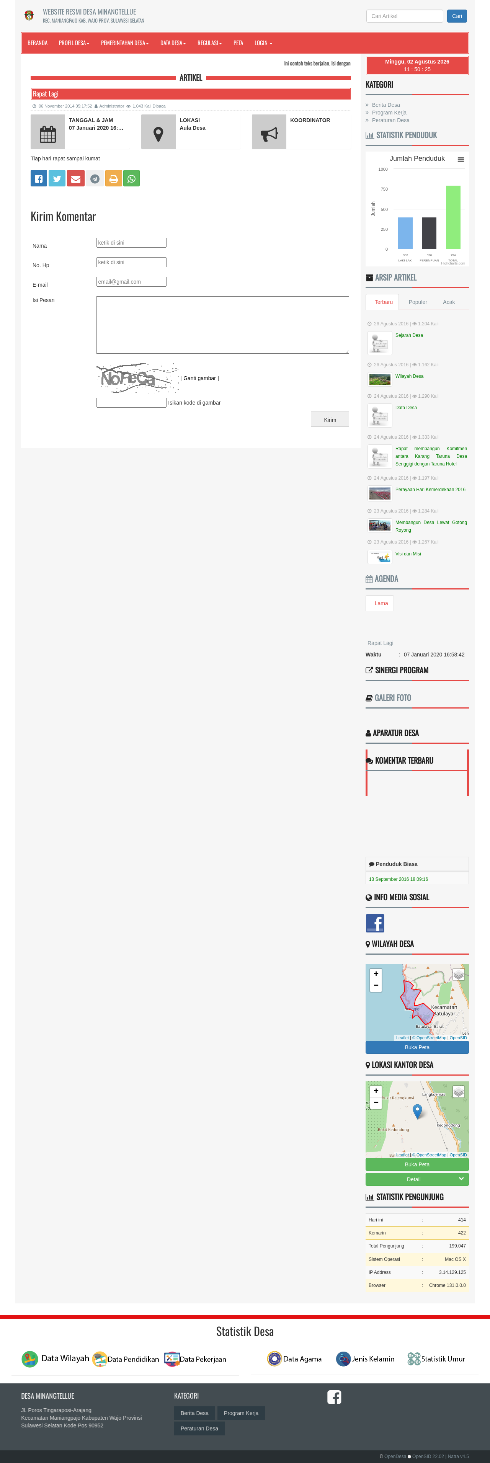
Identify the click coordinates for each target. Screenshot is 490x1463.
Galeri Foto (393, 697)
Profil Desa (74, 42)
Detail (435, 1179)
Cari (457, 16)
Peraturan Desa (390, 120)
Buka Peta (417, 1047)
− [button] (376, 986)
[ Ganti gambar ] (199, 378)
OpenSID (458, 1037)
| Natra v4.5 (457, 1456)
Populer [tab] (418, 302)
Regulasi (210, 42)
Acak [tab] (450, 302)
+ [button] (376, 974)
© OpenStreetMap (429, 1037)
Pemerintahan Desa (125, 42)
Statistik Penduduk (401, 134)
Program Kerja (389, 112)
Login (264, 42)
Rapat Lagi (381, 650)
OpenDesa (395, 1456)
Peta (238, 42)
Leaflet (402, 1037)
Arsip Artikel (395, 277)
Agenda (382, 578)
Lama (381, 603)
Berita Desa (385, 105)
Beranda (37, 42)
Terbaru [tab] (384, 302)
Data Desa (173, 42)
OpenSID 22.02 (428, 1456)
